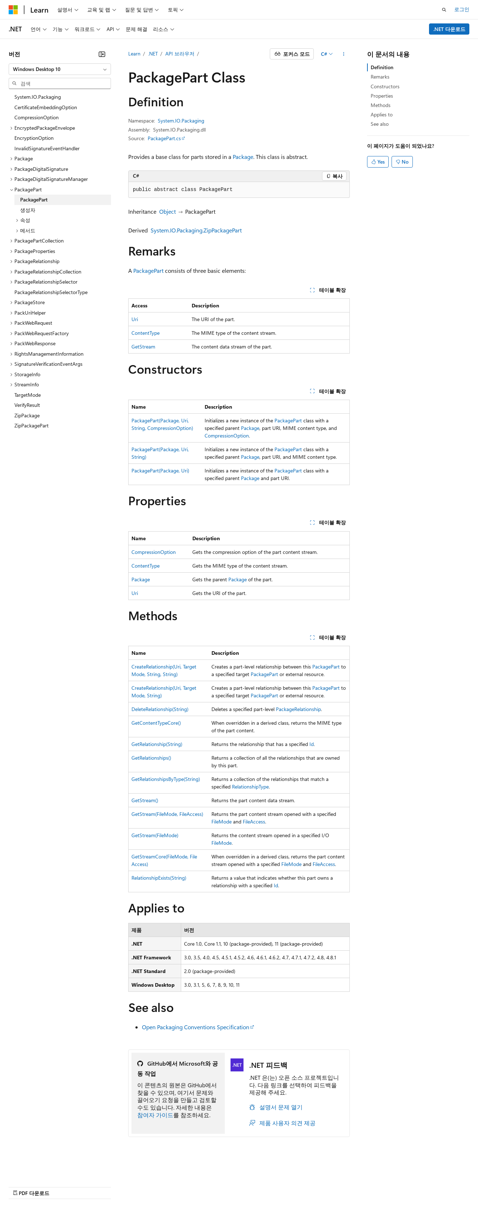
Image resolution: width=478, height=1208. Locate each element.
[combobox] (60, 69)
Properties (382, 95)
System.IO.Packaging (181, 120)
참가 (109, 1186)
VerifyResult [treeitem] (27, 404)
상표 (269, 1186)
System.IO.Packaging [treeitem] (37, 96)
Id (311, 744)
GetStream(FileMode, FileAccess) (167, 813)
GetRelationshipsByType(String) (165, 779)
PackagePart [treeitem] (34, 199)
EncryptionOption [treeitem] (34, 137)
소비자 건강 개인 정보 (195, 1186)
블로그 (82, 1186)
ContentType (145, 332)
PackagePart (148, 270)
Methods (380, 105)
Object (167, 211)
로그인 (461, 9)
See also (380, 123)
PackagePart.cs (164, 138)
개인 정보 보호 (139, 1186)
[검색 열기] (444, 9)
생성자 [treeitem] (27, 209)
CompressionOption (227, 435)
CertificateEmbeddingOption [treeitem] (45, 107)
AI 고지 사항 (22, 1186)
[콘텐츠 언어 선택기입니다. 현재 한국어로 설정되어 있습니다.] (23, 1169)
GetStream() (144, 800)
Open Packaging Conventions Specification (195, 1027)
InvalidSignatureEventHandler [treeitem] (47, 148)
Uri (134, 319)
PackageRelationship (298, 709)
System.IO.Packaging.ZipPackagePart (196, 230)
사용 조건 (244, 1186)
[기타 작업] (343, 54)
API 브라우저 (180, 53)
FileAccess (254, 821)
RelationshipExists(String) (158, 877)
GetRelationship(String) (156, 744)
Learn (134, 53)
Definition (382, 67)
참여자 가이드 (155, 1115)
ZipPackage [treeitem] (27, 415)
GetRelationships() (151, 757)
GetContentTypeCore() (156, 722)
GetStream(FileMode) (154, 835)
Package (243, 156)
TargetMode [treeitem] (27, 394)
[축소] (102, 54)
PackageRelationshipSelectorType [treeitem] (51, 292)
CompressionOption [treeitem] (36, 117)
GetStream (143, 346)
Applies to (382, 114)
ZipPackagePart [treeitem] (31, 425)
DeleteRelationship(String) (159, 709)
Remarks (380, 76)
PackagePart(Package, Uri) (160, 470)
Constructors (385, 86)
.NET (153, 53)
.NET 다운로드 (449, 29)
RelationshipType (250, 786)
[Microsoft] (13, 9)
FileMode (221, 821)
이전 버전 (56, 1186)
